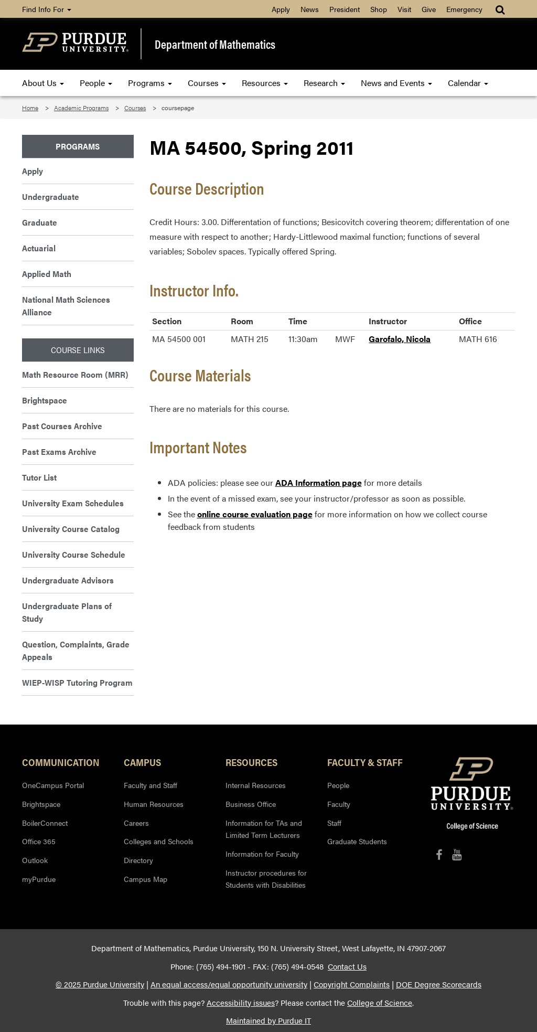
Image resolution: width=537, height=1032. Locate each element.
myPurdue (39, 879)
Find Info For (46, 9)
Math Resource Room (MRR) (75, 374)
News (309, 9)
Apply (281, 9)
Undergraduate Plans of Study (67, 612)
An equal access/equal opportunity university (229, 984)
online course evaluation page (255, 514)
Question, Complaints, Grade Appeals (76, 650)
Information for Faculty (262, 853)
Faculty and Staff (150, 785)
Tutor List (39, 477)
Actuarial (39, 248)
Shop (378, 9)
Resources (265, 83)
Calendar (468, 83)
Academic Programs (81, 107)
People (96, 83)
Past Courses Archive (62, 426)
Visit (404, 9)
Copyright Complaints (352, 984)
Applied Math (46, 274)
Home (30, 107)
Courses (207, 83)
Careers (136, 822)
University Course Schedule (73, 554)
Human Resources (154, 804)
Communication (61, 762)
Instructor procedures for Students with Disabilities (266, 878)
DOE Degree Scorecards (438, 984)
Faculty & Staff (365, 762)
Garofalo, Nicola (400, 339)
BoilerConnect (45, 822)
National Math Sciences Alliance (66, 305)
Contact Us (347, 966)
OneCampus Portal (53, 785)
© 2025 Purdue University (100, 984)
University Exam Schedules (73, 503)
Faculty (338, 804)
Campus (142, 762)
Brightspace (44, 400)
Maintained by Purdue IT (268, 1020)
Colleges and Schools (159, 841)
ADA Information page (318, 482)
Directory (138, 860)
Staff (334, 822)
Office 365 (39, 841)
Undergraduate (50, 196)
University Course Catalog (71, 529)
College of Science (379, 1002)
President (344, 9)
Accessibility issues (241, 1002)
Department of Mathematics (215, 43)
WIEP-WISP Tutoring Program (77, 682)
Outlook (35, 860)
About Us (43, 83)
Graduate (39, 222)
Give (429, 9)
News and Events (396, 83)
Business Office (250, 804)
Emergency (464, 9)
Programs (150, 83)
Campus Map (145, 879)
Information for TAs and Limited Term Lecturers (263, 829)
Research (324, 83)
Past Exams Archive (59, 451)
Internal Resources (255, 785)
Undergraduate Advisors (68, 580)
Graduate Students (357, 841)
